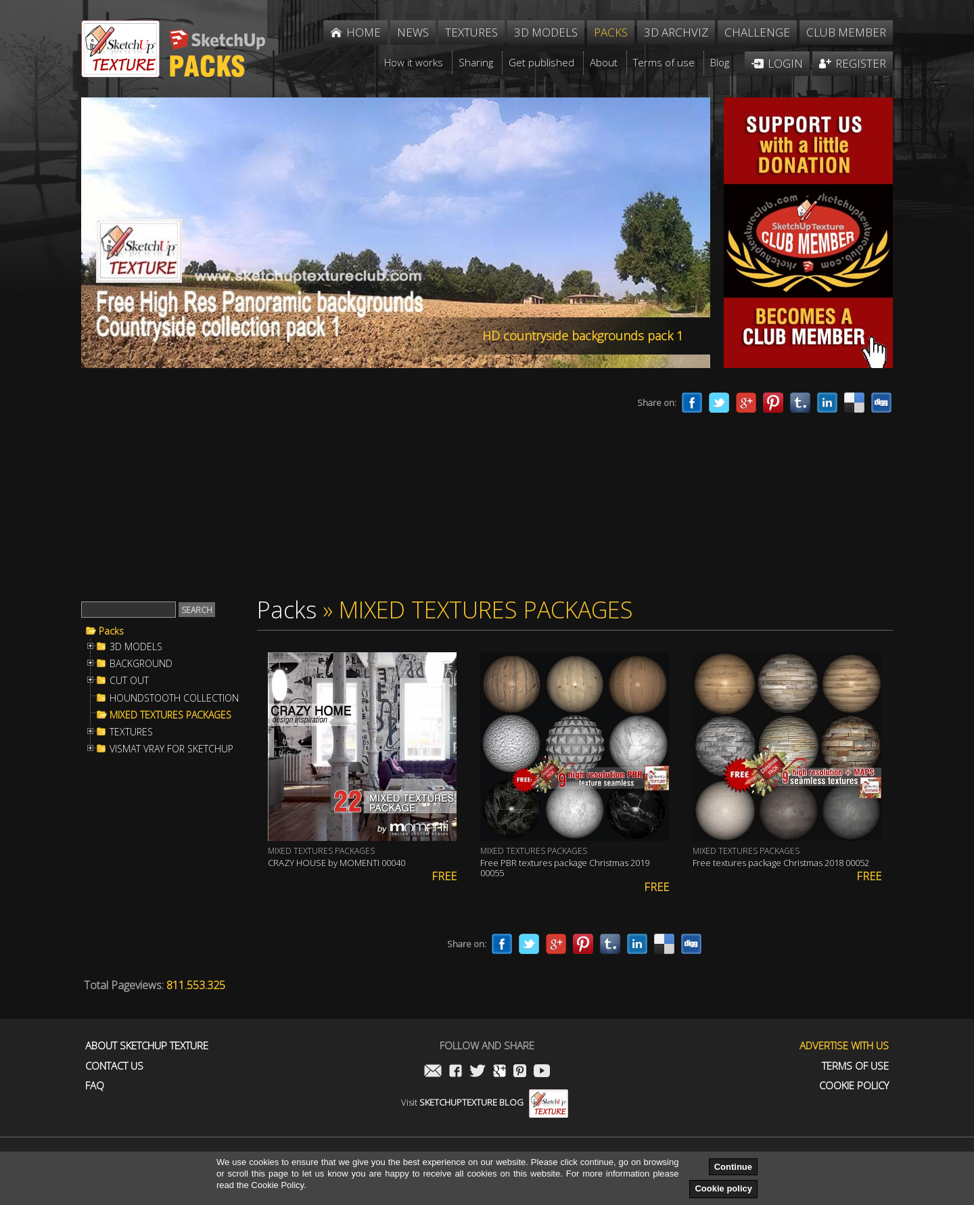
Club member (846, 32)
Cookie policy (723, 1188)
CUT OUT (129, 681)
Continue (733, 1167)
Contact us (114, 1066)
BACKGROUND (141, 664)
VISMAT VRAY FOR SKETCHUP (171, 749)
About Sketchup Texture (146, 1045)
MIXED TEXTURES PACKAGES (170, 715)
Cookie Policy (854, 1085)
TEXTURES (131, 732)
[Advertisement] (331, 486)
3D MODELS (136, 647)
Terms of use (855, 1066)
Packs (111, 631)
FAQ (94, 1085)
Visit (484, 1102)
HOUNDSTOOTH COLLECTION (174, 698)
